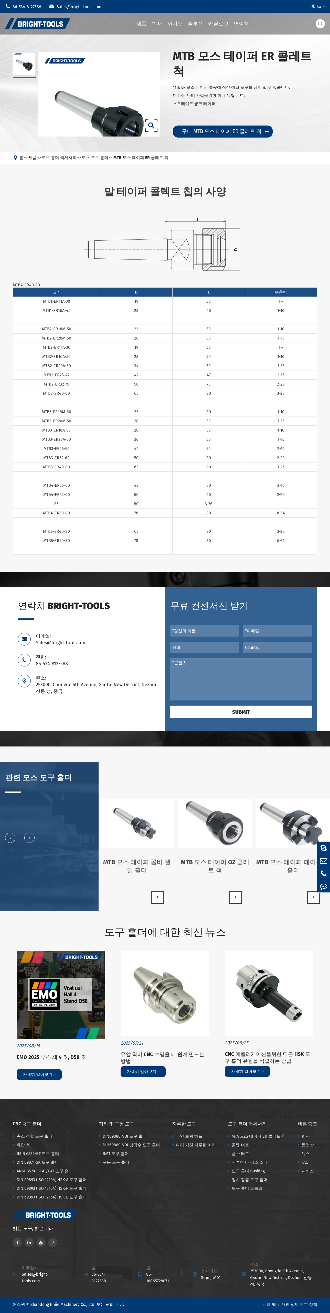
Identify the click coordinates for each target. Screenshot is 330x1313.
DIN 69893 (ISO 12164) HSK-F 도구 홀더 (52, 1188)
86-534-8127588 (23, 6)
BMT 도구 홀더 (116, 1153)
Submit (241, 712)
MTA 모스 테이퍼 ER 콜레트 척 (259, 1136)
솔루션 (195, 23)
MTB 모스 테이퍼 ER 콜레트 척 (140, 157)
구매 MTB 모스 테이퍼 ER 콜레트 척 (225, 131)
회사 (157, 23)
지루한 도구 (184, 1124)
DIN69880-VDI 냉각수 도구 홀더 (131, 1144)
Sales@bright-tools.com (75, 6)
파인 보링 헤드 (189, 1136)
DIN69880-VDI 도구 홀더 (125, 1136)
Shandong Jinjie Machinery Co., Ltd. (62, 1304)
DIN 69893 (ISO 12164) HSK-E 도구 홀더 (52, 1197)
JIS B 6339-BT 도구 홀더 (38, 1153)
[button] (10, 842)
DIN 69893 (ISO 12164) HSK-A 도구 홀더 (52, 1179)
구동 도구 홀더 (116, 1162)
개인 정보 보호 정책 (299, 1304)
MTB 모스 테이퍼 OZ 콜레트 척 (215, 870)
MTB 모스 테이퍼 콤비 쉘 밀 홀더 (137, 870)
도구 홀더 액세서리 (59, 157)
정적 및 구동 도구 (116, 1124)
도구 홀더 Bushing (248, 1171)
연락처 (241, 23)
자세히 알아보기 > (39, 1074)
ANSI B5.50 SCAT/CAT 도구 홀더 (45, 1171)
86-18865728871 (157, 1277)
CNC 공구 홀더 (27, 1124)
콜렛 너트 (240, 1144)
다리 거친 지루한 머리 (196, 1144)
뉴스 (306, 1153)
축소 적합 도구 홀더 (34, 1136)
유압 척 (23, 1144)
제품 (141, 23)
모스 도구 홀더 (95, 157)
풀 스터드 (240, 1153)
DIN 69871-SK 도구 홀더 (38, 1162)
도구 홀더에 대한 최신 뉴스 (165, 932)
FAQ (305, 1162)
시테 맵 (269, 1304)
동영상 (308, 1144)
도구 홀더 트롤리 (247, 1188)
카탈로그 (218, 23)
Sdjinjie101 (211, 1277)
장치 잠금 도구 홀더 (250, 1179)
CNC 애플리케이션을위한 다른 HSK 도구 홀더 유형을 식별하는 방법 (267, 1057)
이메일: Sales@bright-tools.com (61, 639)
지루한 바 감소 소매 (250, 1162)
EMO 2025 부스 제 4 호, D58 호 (51, 1057)
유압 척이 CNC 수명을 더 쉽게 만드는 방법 (162, 1057)
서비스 (175, 23)
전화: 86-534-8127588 (52, 660)
